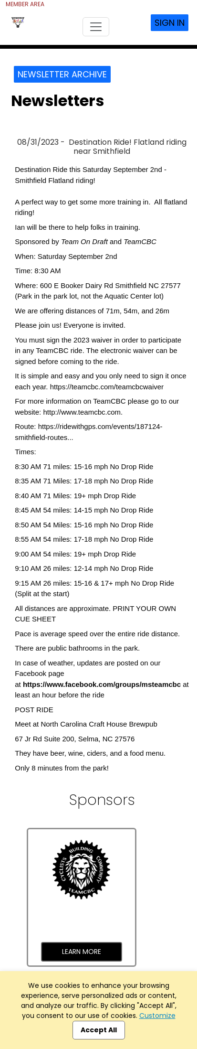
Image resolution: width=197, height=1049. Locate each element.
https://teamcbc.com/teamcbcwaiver (107, 387)
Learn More (81, 951)
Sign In (170, 23)
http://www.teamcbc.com (82, 412)
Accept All (99, 1030)
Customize (157, 1015)
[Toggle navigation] (96, 26)
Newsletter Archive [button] (62, 74)
